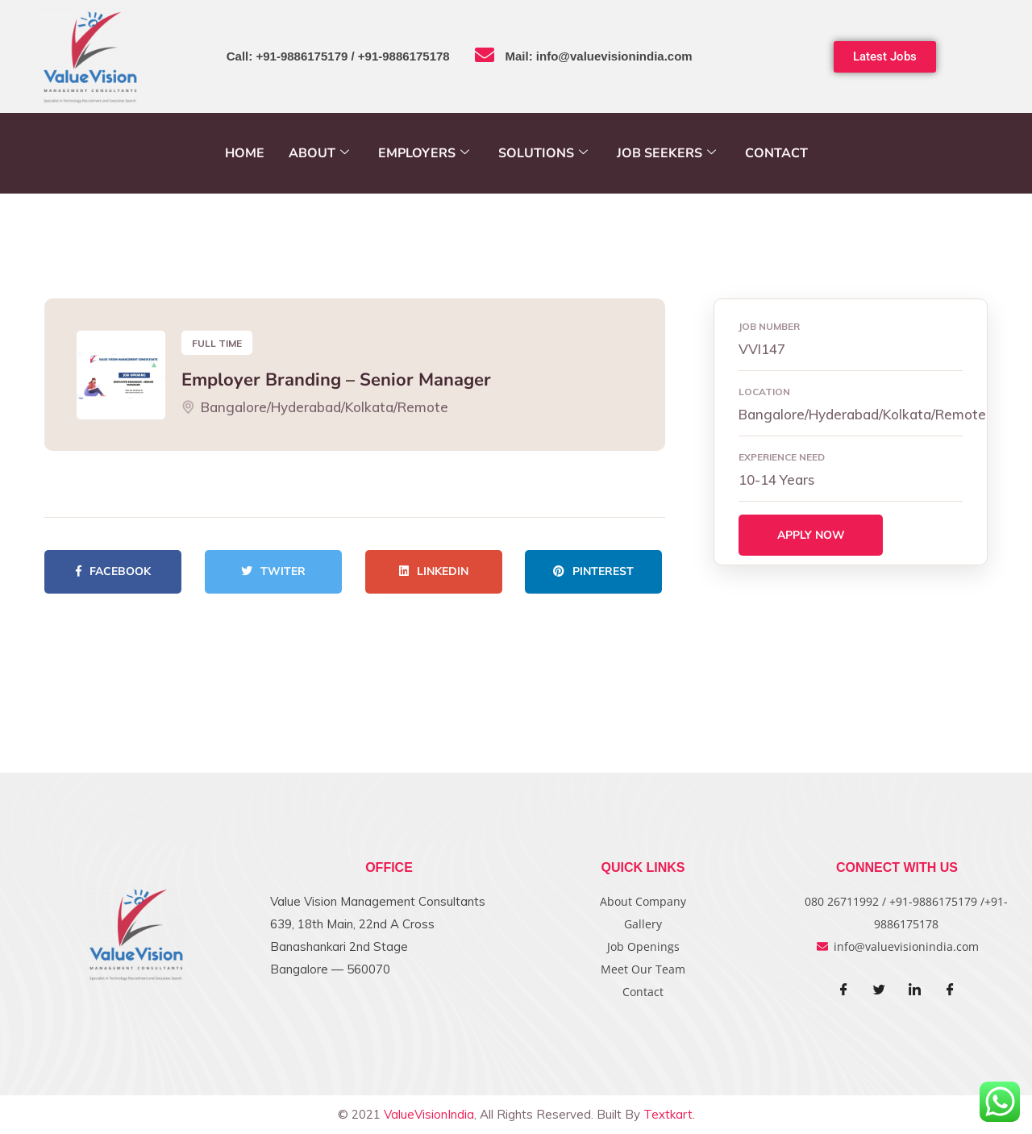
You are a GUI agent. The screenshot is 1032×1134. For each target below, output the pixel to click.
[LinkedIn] (915, 990)
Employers (423, 153)
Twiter (273, 571)
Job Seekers (666, 153)
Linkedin (433, 571)
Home (244, 153)
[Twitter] (880, 990)
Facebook (113, 571)
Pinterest (593, 571)
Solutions (543, 153)
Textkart (668, 1114)
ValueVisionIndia (429, 1114)
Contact (776, 153)
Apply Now (811, 535)
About (319, 153)
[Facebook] (844, 990)
